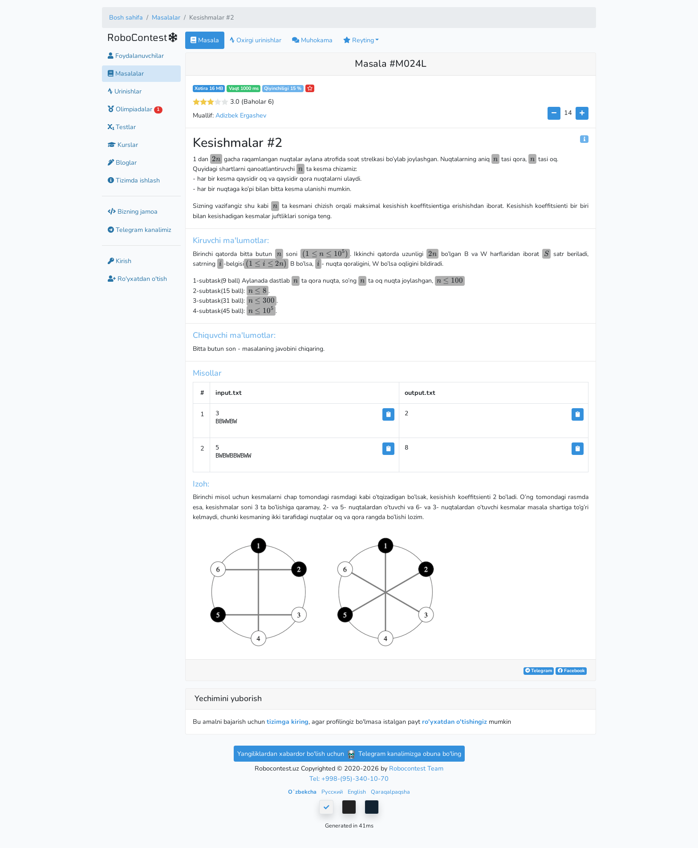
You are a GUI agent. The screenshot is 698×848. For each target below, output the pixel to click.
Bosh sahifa (126, 17)
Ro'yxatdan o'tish (137, 278)
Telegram (538, 670)
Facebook (571, 670)
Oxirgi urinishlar (255, 40)
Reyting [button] (358, 40)
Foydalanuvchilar (136, 55)
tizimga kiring (287, 721)
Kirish (119, 260)
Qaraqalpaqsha (390, 791)
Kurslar (123, 144)
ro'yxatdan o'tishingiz (454, 721)
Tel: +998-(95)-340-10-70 (349, 778)
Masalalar (166, 17)
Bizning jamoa (133, 211)
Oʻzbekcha (303, 791)
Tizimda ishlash (134, 180)
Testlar (122, 126)
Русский (332, 791)
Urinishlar (125, 91)
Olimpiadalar (135, 109)
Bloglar (122, 162)
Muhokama (312, 40)
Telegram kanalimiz (139, 229)
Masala (205, 40)
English (357, 791)
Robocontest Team (416, 768)
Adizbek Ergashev (240, 115)
